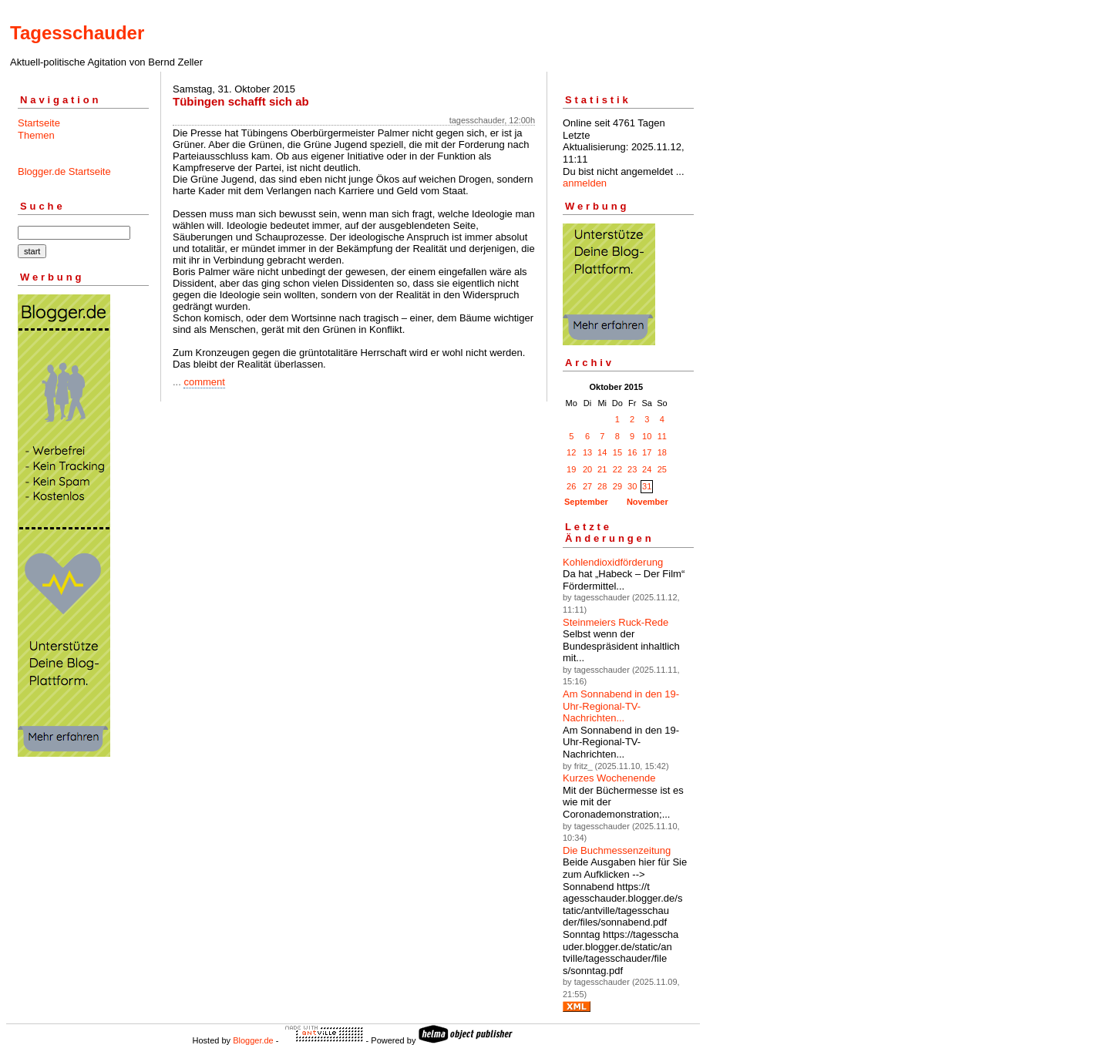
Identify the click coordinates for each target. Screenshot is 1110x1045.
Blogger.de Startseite (64, 171)
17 (646, 452)
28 (602, 486)
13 (587, 452)
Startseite (39, 123)
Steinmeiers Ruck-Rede (615, 622)
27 (587, 486)
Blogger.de (253, 1040)
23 (632, 469)
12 (571, 452)
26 (571, 486)
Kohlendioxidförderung (613, 562)
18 (662, 452)
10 (646, 436)
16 (632, 452)
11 (662, 436)
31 (646, 486)
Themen (36, 135)
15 (617, 452)
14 (602, 452)
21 (602, 469)
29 (617, 486)
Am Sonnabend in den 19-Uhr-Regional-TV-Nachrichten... (621, 706)
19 (571, 469)
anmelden (585, 183)
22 (617, 469)
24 (646, 469)
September (586, 501)
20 (587, 469)
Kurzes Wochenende (609, 778)
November (647, 501)
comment (203, 382)
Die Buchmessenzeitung (617, 850)
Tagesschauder (77, 32)
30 (632, 486)
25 (662, 469)
